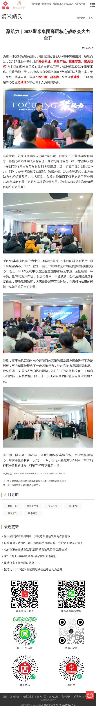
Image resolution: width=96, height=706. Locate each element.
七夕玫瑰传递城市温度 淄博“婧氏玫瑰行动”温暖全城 (35, 549)
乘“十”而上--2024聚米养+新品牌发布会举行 (30, 556)
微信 (90, 695)
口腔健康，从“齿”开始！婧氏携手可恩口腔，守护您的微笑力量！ (43, 542)
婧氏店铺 (53, 696)
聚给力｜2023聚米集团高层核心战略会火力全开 (33, 569)
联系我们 (78, 696)
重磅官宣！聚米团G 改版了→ (26, 485)
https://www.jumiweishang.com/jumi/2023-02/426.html (39, 473)
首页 (90, 17)
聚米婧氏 (81, 17)
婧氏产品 (41, 696)
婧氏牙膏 (14, 696)
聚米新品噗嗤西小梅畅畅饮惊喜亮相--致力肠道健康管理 (39, 481)
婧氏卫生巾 (28, 696)
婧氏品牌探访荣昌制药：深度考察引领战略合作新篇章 (37, 536)
